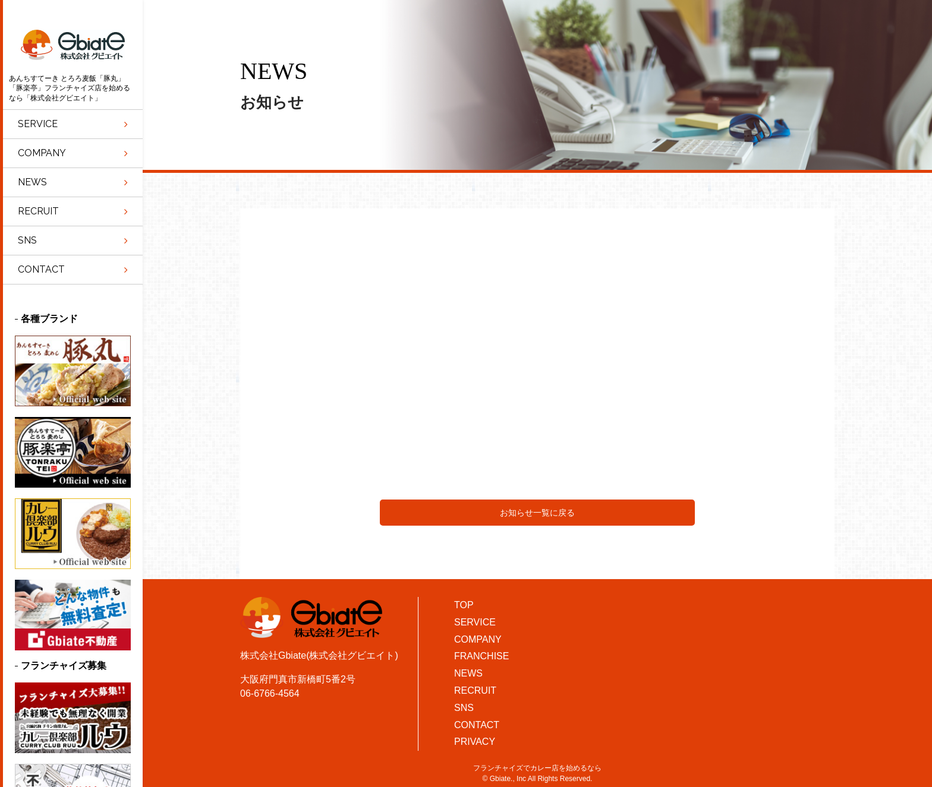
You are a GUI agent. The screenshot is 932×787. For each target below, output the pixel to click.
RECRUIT (475, 690)
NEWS (468, 673)
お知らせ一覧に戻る (537, 512)
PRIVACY (474, 742)
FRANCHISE (481, 656)
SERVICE (475, 622)
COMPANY (478, 639)
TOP (464, 605)
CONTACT (476, 725)
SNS (464, 708)
